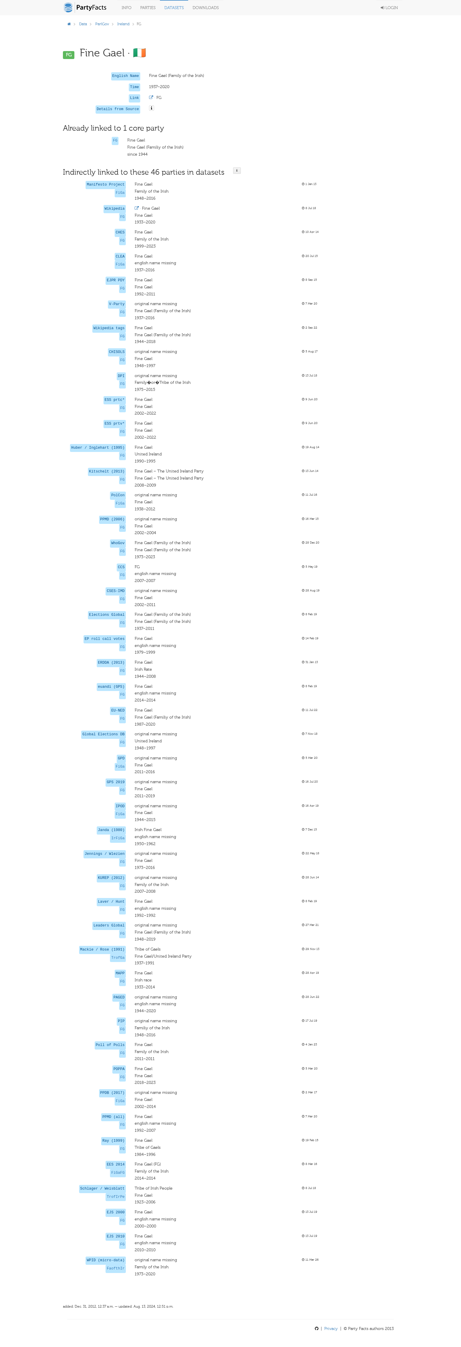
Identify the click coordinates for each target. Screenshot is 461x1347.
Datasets (174, 7)
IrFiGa (117, 838)
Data (83, 24)
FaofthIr (115, 1269)
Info (126, 7)
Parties (148, 7)
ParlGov (102, 24)
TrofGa (117, 958)
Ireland (123, 24)
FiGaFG (117, 1173)
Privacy (331, 1328)
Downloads (206, 7)
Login (389, 7)
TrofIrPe (115, 1197)
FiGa (120, 193)
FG (115, 141)
